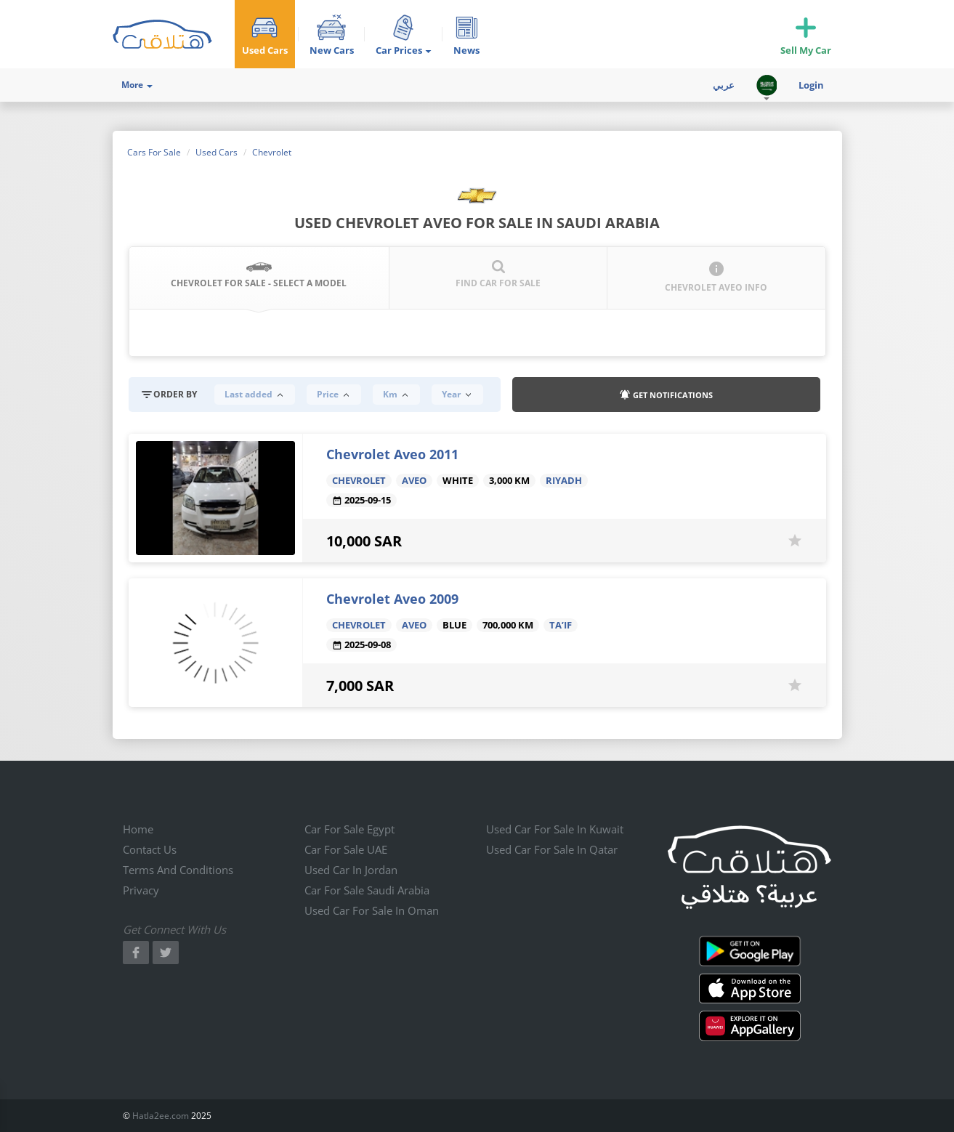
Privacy (141, 890)
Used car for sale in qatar (552, 849)
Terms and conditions (178, 869)
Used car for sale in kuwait (554, 829)
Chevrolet (359, 480)
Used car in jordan (350, 869)
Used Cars (265, 50)
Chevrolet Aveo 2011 (392, 454)
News (466, 50)
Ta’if (560, 625)
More (137, 84)
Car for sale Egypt (349, 829)
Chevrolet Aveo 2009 (392, 598)
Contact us (150, 849)
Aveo (414, 480)
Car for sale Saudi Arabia (366, 890)
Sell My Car (805, 50)
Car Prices (404, 50)
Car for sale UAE (345, 849)
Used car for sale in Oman (371, 910)
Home (138, 829)
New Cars (332, 50)
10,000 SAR (364, 541)
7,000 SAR (360, 685)
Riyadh (564, 480)
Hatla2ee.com (160, 1115)
